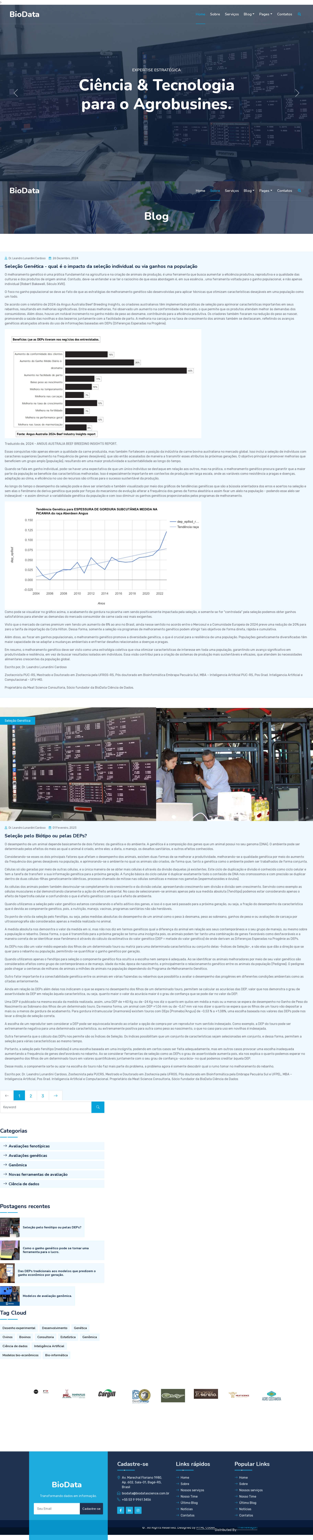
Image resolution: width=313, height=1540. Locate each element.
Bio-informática (56, 1399)
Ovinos (8, 1381)
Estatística (68, 1381)
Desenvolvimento (54, 1372)
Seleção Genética (17, 721)
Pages (264, 14)
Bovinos (25, 1381)
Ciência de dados (21, 1238)
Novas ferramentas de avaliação (35, 1229)
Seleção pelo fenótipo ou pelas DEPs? (52, 1318)
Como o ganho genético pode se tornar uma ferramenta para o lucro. (56, 1342)
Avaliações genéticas (25, 1210)
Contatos (284, 14)
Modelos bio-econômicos (21, 1399)
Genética (80, 1372)
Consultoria (45, 1381)
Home (200, 14)
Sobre (215, 14)
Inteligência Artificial (49, 1390)
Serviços (232, 14)
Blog (248, 14)
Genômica (15, 1219)
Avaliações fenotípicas (26, 1201)
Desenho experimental (19, 1372)
